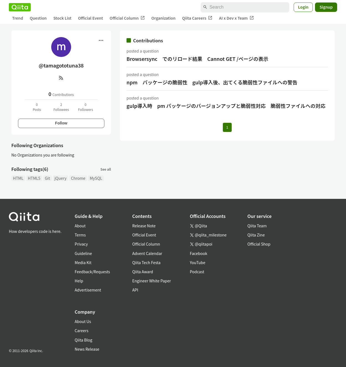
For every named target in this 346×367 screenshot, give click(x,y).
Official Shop (258, 244)
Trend (17, 18)
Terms (80, 235)
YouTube (197, 262)
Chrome (78, 178)
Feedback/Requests (92, 271)
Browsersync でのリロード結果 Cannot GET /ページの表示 (197, 58)
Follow (61, 123)
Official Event (90, 18)
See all (105, 169)
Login (303, 7)
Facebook (198, 253)
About (80, 225)
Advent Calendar (147, 253)
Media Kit (83, 262)
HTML (18, 178)
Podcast (197, 271)
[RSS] (61, 78)
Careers (81, 330)
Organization (163, 18)
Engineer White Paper (151, 280)
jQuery (61, 178)
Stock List (62, 18)
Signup (326, 7)
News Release (87, 349)
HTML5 (34, 178)
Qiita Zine (256, 235)
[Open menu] (101, 40)
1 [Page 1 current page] (227, 127)
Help (79, 280)
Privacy (81, 244)
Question (38, 18)
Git (47, 178)
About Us (83, 321)
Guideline (83, 253)
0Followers (85, 107)
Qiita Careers (197, 18)
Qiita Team (257, 225)
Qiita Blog (83, 340)
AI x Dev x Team (236, 18)
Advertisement (88, 290)
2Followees (61, 107)
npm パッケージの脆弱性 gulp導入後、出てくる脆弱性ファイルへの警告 (212, 82)
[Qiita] (20, 7)
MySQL (96, 178)
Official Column (127, 18)
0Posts (37, 107)
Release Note (144, 225)
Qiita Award (142, 271)
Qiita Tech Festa (146, 262)
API (135, 290)
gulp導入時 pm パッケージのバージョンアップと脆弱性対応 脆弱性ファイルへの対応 (226, 105)
